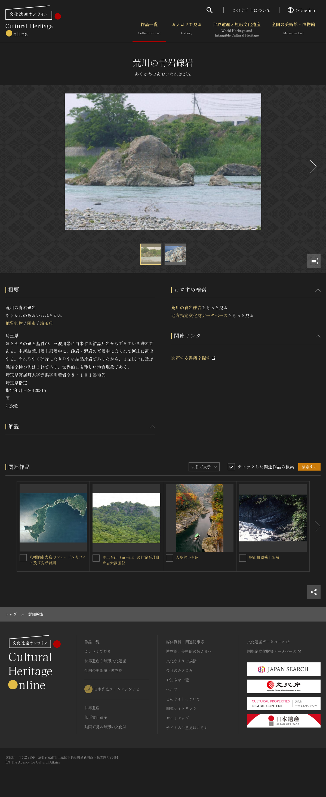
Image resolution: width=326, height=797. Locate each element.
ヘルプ (171, 689)
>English (301, 10)
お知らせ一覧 (177, 680)
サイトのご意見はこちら (187, 727)
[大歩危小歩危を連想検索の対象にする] (169, 558)
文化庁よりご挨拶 (181, 660)
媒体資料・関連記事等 (185, 641)
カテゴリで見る (186, 29)
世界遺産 (92, 707)
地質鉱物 (14, 323)
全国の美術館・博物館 (293, 29)
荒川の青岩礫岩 (186, 307)
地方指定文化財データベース (199, 315)
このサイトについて (251, 10)
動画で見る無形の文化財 (105, 726)
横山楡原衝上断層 (264, 557)
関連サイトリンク (181, 708)
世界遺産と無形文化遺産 (237, 29)
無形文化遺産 (95, 717)
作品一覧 (149, 29)
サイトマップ (177, 718)
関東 (31, 323)
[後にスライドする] (312, 166)
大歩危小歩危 (187, 557)
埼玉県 (46, 323)
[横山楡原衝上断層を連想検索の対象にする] (242, 558)
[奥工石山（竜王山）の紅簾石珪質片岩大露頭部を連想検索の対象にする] (96, 558)
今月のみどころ (179, 670)
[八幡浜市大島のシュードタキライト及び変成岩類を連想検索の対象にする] (23, 557)
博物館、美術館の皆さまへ (189, 651)
